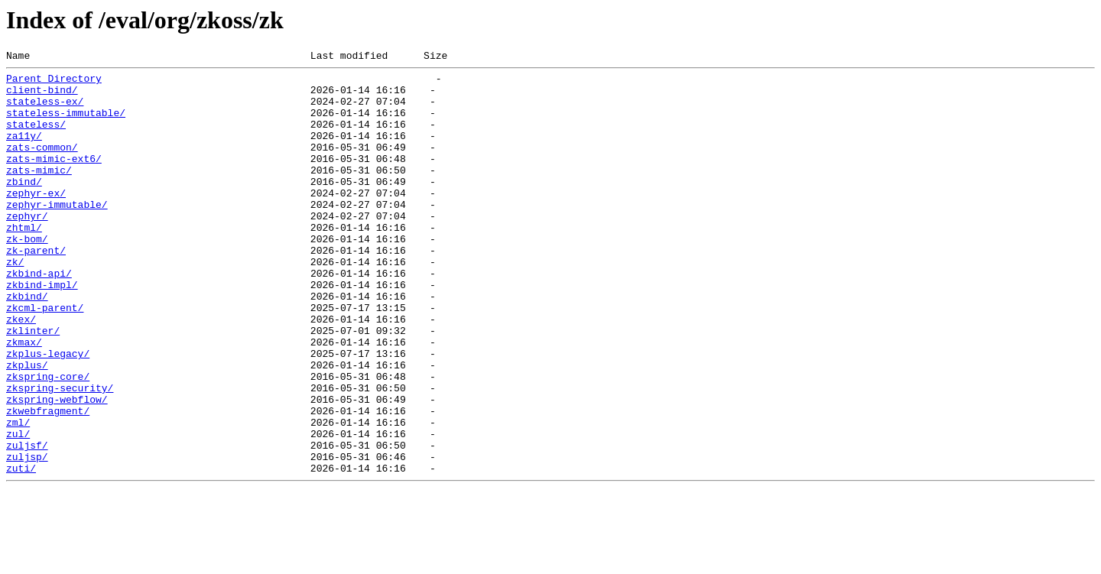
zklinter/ (33, 385)
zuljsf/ (27, 523)
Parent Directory (54, 82)
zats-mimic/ (39, 192)
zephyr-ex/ (36, 220)
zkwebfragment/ (47, 481)
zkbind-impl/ (42, 330)
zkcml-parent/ (44, 358)
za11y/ (24, 151)
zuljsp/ (27, 536)
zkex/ (21, 371)
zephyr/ (27, 248)
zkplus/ (27, 426)
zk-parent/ (36, 289)
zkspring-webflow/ (57, 468)
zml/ (18, 495)
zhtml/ (24, 261)
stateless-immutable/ (65, 124)
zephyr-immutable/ (57, 234)
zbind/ (24, 206)
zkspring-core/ (47, 440)
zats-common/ (42, 165)
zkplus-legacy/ (47, 413)
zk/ (15, 303)
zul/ (18, 509)
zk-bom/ (27, 275)
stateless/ (36, 137)
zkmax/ (24, 399)
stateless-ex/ (44, 110)
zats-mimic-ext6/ (54, 179)
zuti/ (21, 550)
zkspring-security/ (59, 454)
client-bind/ (42, 96)
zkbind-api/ (39, 316)
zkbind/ (27, 344)
